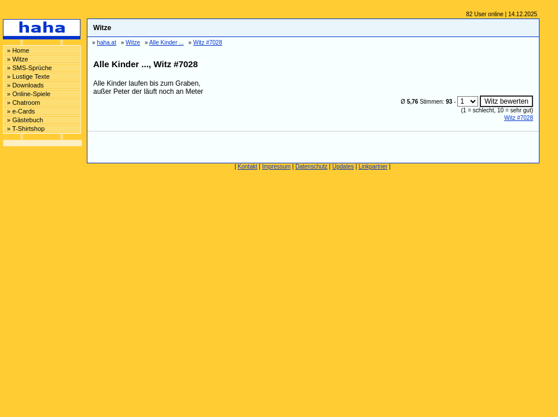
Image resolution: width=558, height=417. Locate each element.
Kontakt (248, 166)
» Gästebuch (25, 119)
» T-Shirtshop (26, 128)
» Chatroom (23, 102)
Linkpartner (372, 166)
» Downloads (25, 85)
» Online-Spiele (28, 93)
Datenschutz (311, 166)
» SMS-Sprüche (29, 67)
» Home (18, 50)
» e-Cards (21, 111)
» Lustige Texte (28, 76)
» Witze (17, 59)
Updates (343, 166)
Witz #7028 (518, 118)
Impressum (276, 166)
